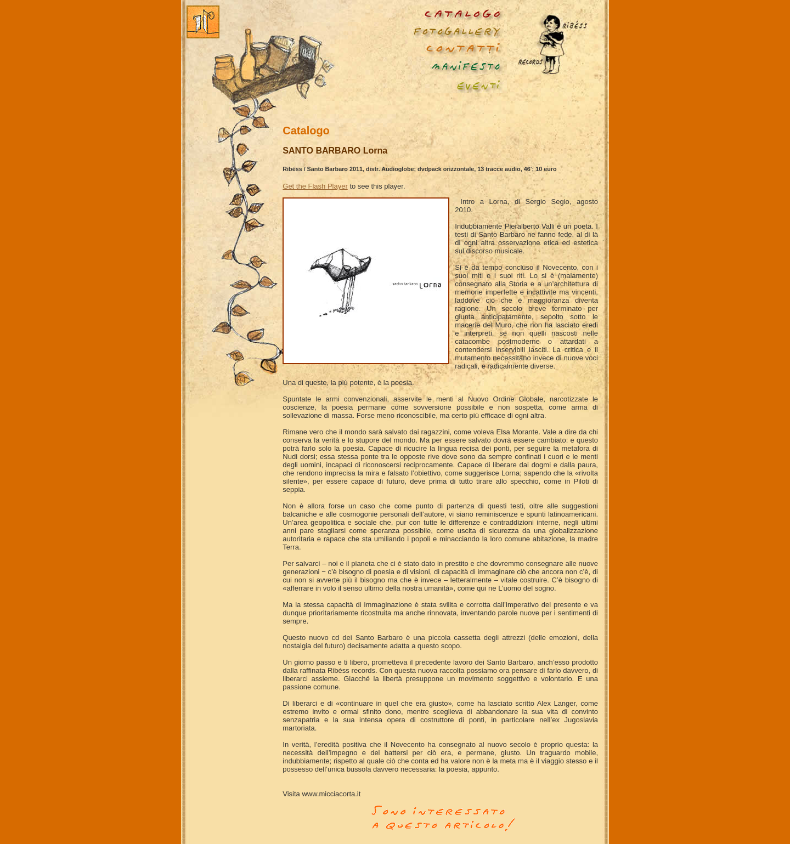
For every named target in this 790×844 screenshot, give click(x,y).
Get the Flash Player (315, 186)
